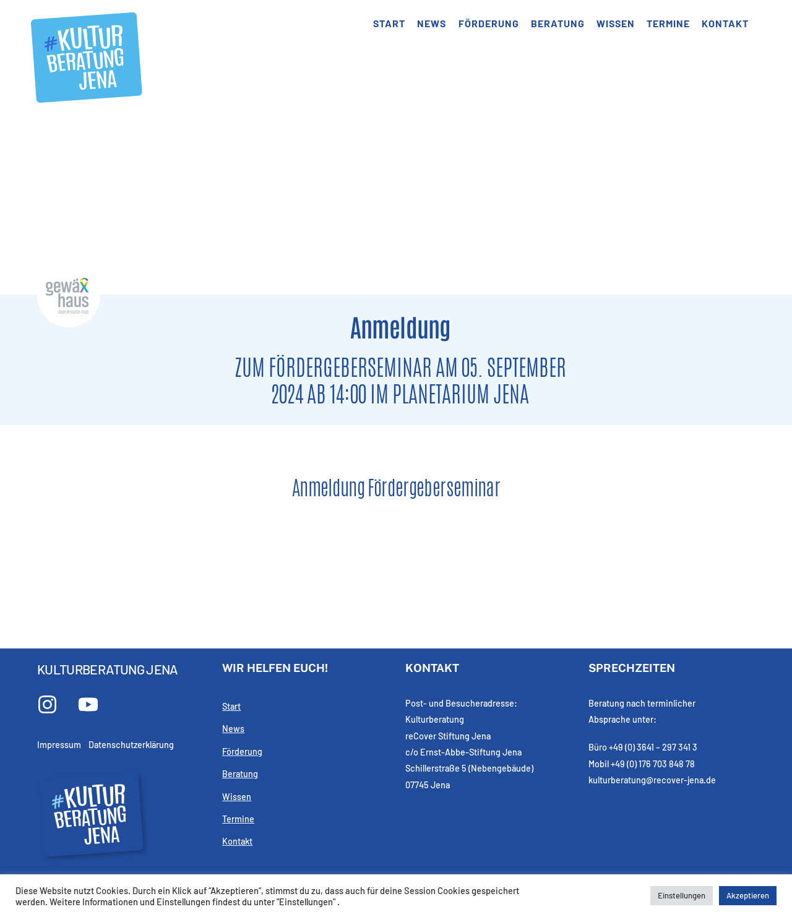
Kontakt (725, 23)
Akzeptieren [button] (747, 895)
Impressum (59, 744)
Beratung (558, 23)
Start (389, 23)
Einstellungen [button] (681, 895)
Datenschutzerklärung (131, 744)
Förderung (488, 23)
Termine (668, 23)
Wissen (615, 23)
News (431, 23)
